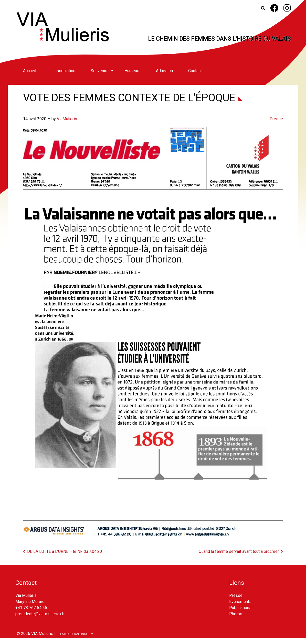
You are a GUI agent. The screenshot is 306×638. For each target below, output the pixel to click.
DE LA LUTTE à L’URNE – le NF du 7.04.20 (64, 551)
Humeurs (132, 70)
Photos (235, 613)
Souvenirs (100, 70)
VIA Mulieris (42, 633)
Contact (195, 70)
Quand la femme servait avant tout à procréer (239, 551)
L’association (63, 70)
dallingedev (83, 634)
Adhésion (164, 70)
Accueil (29, 70)
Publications (240, 607)
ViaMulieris (67, 118)
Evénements (240, 601)
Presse (276, 118)
